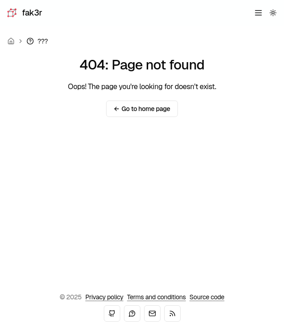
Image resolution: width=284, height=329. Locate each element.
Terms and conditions (156, 297)
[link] (37, 41)
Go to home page (142, 108)
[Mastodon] (132, 313)
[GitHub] (112, 313)
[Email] (152, 313)
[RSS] (172, 313)
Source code (206, 297)
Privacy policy (104, 297)
